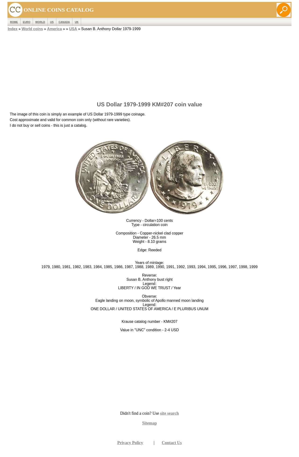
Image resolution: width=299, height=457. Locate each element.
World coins (32, 29)
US (52, 22)
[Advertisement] (149, 64)
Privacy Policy (130, 442)
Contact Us (172, 442)
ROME (14, 22)
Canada (64, 22)
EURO (26, 22)
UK (76, 22)
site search (169, 413)
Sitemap (149, 423)
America (54, 29)
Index (13, 29)
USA (73, 29)
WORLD (40, 22)
